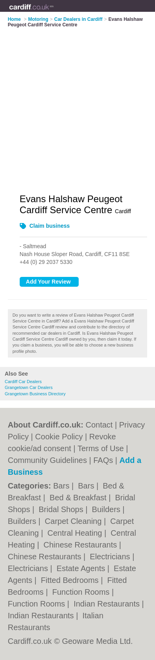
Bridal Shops (62, 509)
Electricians (111, 556)
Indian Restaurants (108, 603)
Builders (107, 509)
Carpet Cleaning (74, 521)
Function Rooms (82, 592)
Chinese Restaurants (81, 544)
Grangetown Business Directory (35, 393)
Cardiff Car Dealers (23, 381)
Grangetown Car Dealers (29, 387)
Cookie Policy (59, 436)
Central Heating (76, 533)
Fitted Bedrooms (71, 580)
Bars (62, 485)
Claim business (50, 226)
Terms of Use (101, 448)
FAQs (103, 460)
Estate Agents (82, 568)
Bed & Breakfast (79, 497)
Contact (99, 424)
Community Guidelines (47, 460)
